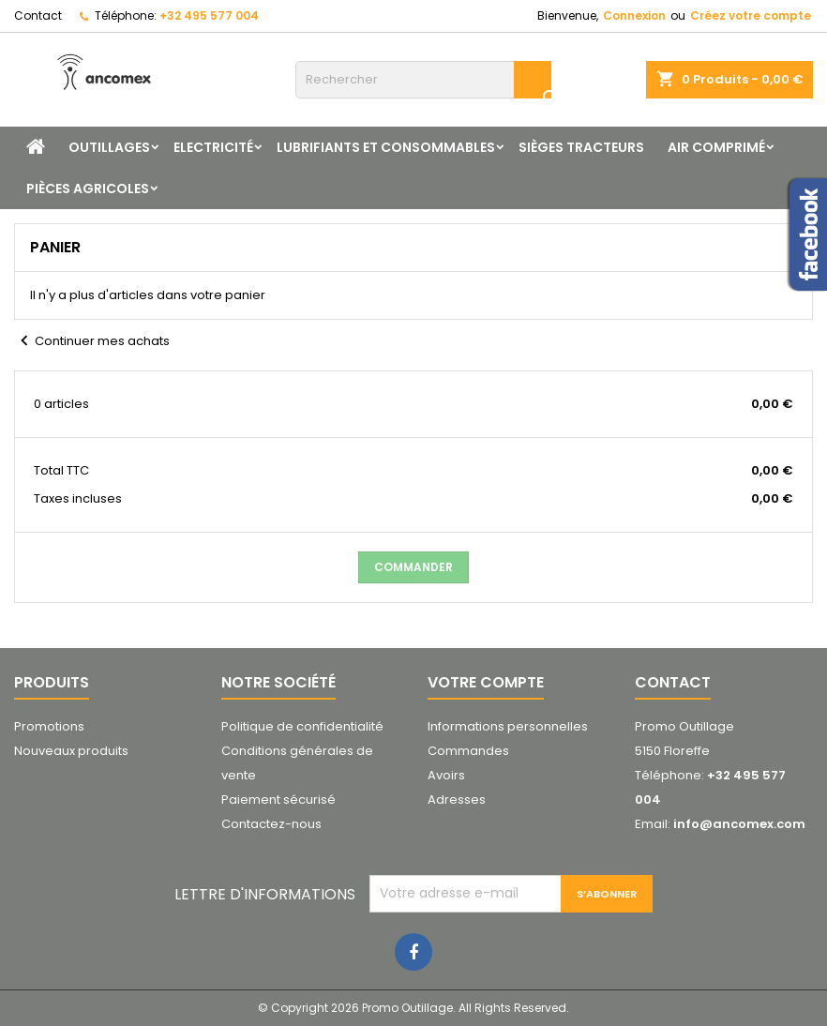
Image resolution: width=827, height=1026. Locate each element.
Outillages (109, 147)
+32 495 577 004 (209, 15)
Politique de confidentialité (302, 726)
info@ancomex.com (739, 824)
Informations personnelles (508, 726)
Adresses (457, 799)
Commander (413, 567)
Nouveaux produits (71, 751)
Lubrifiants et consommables (386, 147)
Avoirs (446, 775)
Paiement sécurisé (278, 799)
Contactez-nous (271, 824)
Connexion (634, 15)
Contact (38, 15)
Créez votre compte (750, 15)
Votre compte (486, 682)
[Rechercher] (423, 79)
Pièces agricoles (87, 188)
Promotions (49, 726)
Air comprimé (716, 147)
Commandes (468, 751)
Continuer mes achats (92, 341)
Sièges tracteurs (581, 147)
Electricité (213, 147)
